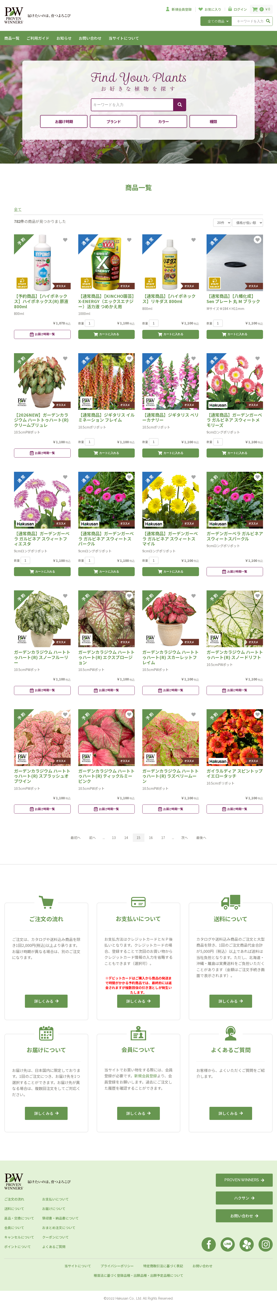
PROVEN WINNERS (244, 1180)
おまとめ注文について (58, 1227)
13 (114, 837)
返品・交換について (19, 1218)
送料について (14, 1208)
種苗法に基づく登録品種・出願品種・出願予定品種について (138, 1275)
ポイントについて (17, 1246)
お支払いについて (55, 1199)
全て (18, 209)
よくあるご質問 (53, 1246)
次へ (184, 837)
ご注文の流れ (14, 1199)
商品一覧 (11, 38)
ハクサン (244, 1198)
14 (126, 837)
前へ (92, 837)
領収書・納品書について (60, 1218)
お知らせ (64, 38)
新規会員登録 (145, 1076)
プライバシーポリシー (117, 1265)
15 (138, 837)
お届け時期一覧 (42, 334)
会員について (14, 1227)
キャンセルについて (19, 1237)
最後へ (201, 837)
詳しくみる (46, 1001)
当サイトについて (124, 38)
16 (151, 837)
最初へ (76, 837)
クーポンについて (55, 1237)
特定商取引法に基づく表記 (163, 1265)
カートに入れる (106, 334)
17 (163, 837)
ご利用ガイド (38, 38)
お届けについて (53, 1208)
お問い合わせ (90, 38)
